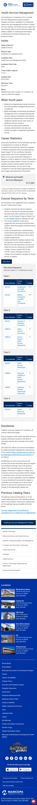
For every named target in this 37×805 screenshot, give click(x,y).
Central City (20, 601)
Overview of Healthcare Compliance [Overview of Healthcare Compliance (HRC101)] (21, 323)
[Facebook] (11, 758)
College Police (7, 681)
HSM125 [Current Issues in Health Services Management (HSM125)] (7, 337)
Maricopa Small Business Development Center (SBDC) (18, 736)
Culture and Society (9, 550)
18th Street (19, 612)
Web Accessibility (8, 785)
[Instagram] (21, 758)
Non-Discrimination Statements (13, 782)
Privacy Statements (27, 778)
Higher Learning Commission (12, 706)
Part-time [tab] (6, 262)
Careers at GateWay (9, 678)
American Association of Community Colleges (18, 670)
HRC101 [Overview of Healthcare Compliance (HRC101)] (7, 321)
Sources (24, 193)
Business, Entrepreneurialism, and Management (18, 541)
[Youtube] (16, 758)
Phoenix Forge (21, 647)
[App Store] (12, 769)
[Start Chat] (33, 801)
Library (4, 717)
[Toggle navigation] (28, 4)
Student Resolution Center (11, 731)
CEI (17, 635)
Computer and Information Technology (15, 545)
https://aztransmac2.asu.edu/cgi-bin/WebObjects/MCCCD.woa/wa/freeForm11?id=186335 (18, 454)
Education (6, 554)
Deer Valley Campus (23, 624)
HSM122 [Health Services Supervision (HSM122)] (7, 329)
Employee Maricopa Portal (11, 695)
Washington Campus (23, 589)
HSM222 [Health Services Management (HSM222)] (7, 363)
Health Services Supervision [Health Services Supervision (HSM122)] (21, 331)
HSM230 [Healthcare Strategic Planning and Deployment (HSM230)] (7, 387)
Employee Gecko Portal (10, 699)
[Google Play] (25, 769)
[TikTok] (30, 758)
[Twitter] (7, 758)
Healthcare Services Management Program (18, 523)
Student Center (14, 219)
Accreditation (6, 667)
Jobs (4, 710)
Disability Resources (9, 688)
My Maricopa (6, 720)
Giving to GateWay (8, 702)
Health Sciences (8, 559)
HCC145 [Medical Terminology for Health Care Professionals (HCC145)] (7, 295)
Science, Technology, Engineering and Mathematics (15, 565)
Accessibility (6, 663)
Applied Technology (9, 531)
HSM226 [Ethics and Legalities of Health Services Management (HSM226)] (7, 373)
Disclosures (6, 692)
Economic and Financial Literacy (13, 685)
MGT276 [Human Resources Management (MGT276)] (7, 409)
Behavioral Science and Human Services (16, 536)
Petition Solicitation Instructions (13, 724)
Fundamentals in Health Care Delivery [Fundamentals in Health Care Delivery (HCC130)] (21, 289)
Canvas (4, 674)
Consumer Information (10, 778)
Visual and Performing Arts (11, 570)
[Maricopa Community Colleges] (18, 792)
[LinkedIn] (25, 758)
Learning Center (7, 713)
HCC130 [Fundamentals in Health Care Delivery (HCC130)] (7, 287)
